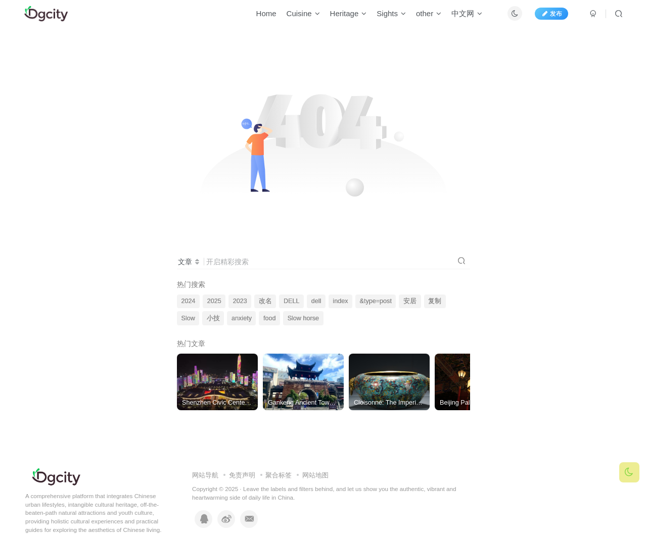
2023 (240, 301)
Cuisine (297, 17)
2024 (188, 301)
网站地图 (315, 475)
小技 (213, 318)
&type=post (376, 301)
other (423, 17)
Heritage (343, 17)
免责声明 (242, 475)
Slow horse (303, 318)
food (269, 318)
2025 (214, 301)
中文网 (461, 17)
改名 (265, 301)
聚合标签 (278, 475)
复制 (434, 301)
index (340, 301)
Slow (188, 318)
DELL (292, 301)
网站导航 (205, 475)
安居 (410, 301)
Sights (386, 17)
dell (316, 301)
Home (261, 17)
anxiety (242, 318)
